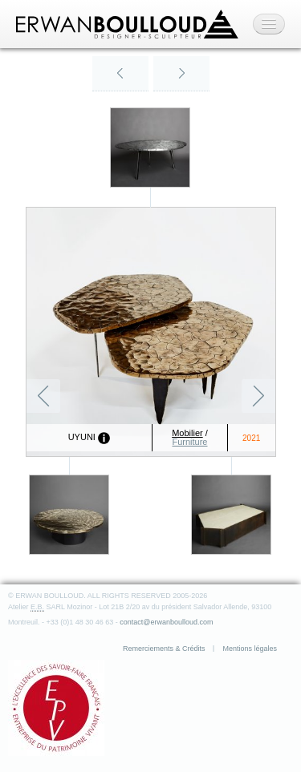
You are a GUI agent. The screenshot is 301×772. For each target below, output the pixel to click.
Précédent (43, 396)
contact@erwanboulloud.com (166, 622)
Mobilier (187, 433)
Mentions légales (249, 648)
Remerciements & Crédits (164, 648)
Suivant (258, 396)
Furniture (189, 442)
